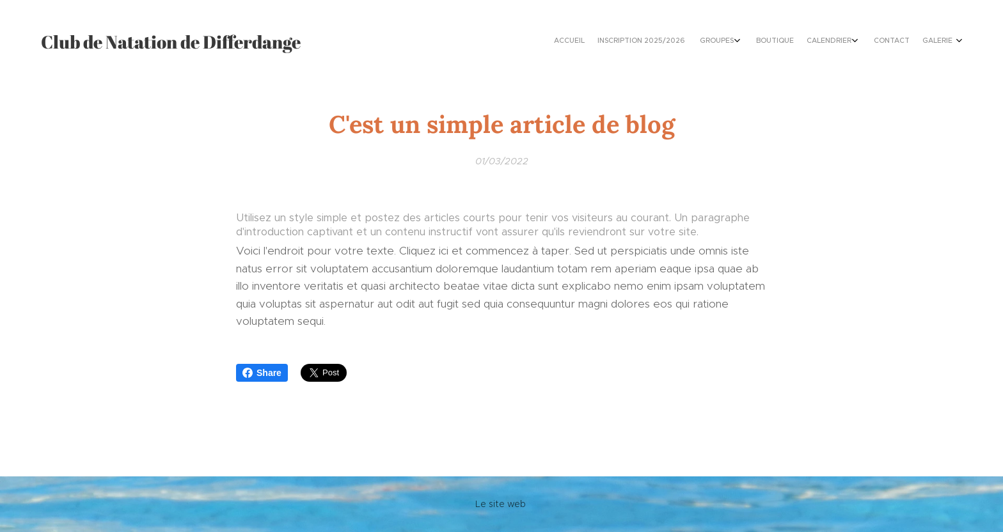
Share (261, 373)
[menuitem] (858, 42)
